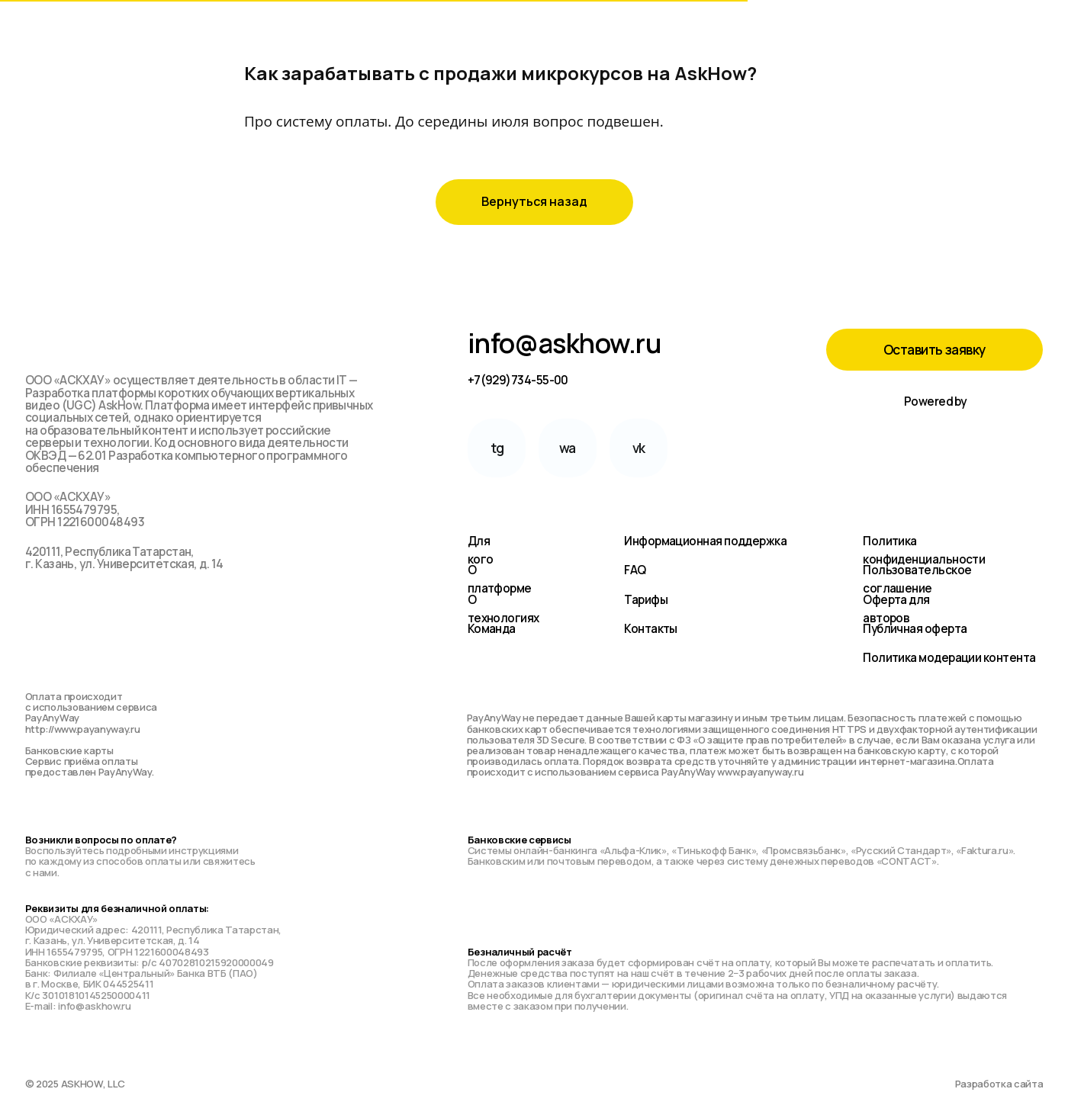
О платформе (500, 579)
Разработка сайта (999, 1084)
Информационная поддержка (705, 541)
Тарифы (646, 600)
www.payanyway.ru (760, 772)
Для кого (481, 550)
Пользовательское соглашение (917, 579)
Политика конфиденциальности (924, 550)
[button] (934, 350)
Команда (492, 629)
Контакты (650, 629)
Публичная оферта (915, 629)
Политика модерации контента (949, 658)
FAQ (634, 570)
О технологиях (503, 609)
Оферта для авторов (896, 609)
